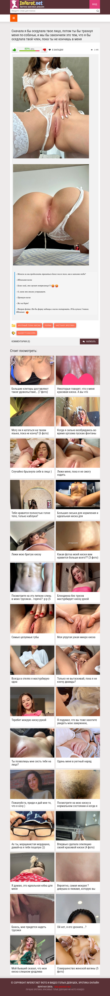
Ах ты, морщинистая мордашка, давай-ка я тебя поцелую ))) (31, 846)
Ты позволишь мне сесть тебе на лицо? (31, 763)
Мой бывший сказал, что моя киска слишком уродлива (29, 970)
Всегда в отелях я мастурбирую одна (30, 680)
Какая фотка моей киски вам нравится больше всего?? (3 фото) (77, 556)
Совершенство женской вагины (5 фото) (78, 970)
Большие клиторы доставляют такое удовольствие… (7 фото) (30, 390)
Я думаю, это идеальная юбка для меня (32, 887)
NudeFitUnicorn (27, 333)
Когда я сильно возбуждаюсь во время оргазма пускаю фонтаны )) (76, 432)
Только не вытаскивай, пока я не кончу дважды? (77, 680)
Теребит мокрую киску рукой (29, 720)
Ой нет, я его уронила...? (71, 927)
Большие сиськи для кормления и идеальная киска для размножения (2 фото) (77, 514)
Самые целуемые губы (25, 637)
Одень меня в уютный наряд (74, 761)
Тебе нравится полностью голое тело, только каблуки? (31, 514)
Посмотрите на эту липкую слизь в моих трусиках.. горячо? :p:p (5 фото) (31, 597)
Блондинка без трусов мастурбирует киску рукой (73, 597)
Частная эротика (65, 325)
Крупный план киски (29, 325)
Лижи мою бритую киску (26, 554)
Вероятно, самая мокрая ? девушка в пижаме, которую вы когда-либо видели (76, 887)
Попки (48, 325)
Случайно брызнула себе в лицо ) (32, 471)
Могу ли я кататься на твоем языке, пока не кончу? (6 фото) (30, 432)
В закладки (56, 50)
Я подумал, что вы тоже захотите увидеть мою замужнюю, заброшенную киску (77, 721)
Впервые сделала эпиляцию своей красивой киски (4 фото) (76, 846)
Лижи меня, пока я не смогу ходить (74, 473)
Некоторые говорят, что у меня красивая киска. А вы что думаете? (76, 390)
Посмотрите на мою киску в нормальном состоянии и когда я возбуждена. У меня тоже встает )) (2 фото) (77, 804)
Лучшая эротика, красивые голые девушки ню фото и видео (55, 989)
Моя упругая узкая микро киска (76, 637)
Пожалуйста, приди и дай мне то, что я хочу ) (31, 804)
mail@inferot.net (62, 987)
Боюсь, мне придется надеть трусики (29, 928)
